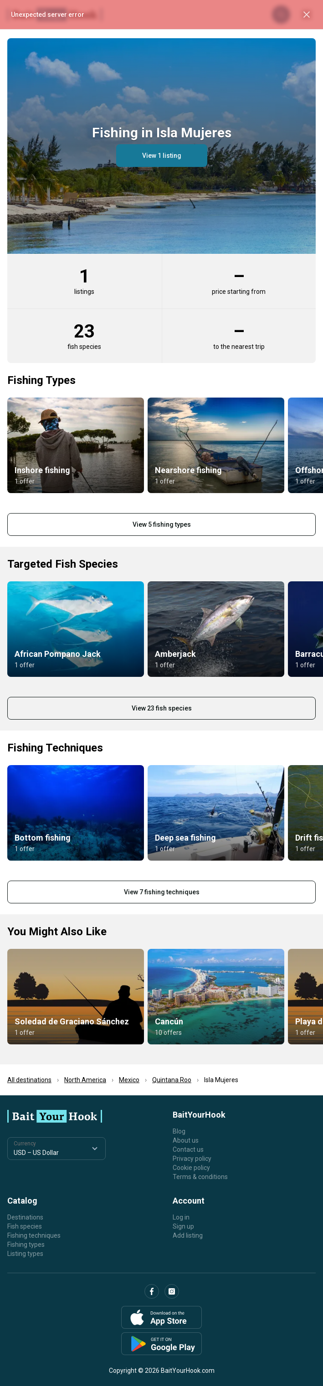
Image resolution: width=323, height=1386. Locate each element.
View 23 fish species (162, 708)
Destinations (25, 1217)
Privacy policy (192, 1158)
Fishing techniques (34, 1235)
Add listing (188, 1235)
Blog (179, 1131)
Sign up (183, 1226)
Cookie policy (191, 1167)
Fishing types (26, 1244)
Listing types (25, 1253)
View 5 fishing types (162, 524)
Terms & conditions (200, 1176)
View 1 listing (161, 155)
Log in (181, 1217)
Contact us (188, 1149)
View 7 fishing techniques (162, 892)
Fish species (24, 1226)
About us (186, 1140)
